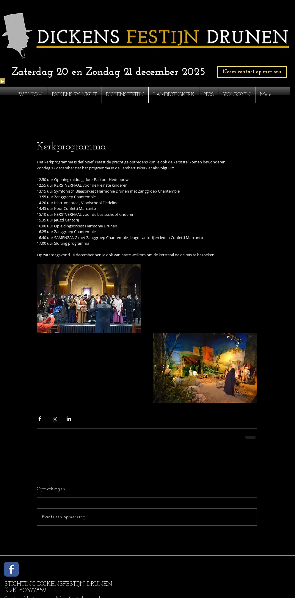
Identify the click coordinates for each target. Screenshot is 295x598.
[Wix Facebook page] (11, 569)
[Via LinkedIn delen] (69, 418)
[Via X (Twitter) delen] (54, 418)
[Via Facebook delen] (40, 418)
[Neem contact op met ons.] (252, 72)
